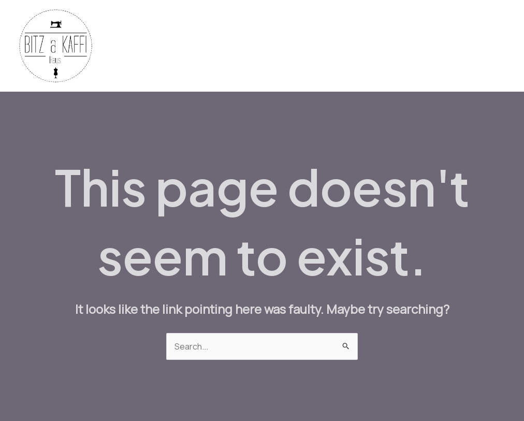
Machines (268, 46)
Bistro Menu (326, 46)
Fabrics (186, 46)
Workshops (388, 46)
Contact (442, 46)
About (486, 46)
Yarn (225, 46)
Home (145, 46)
